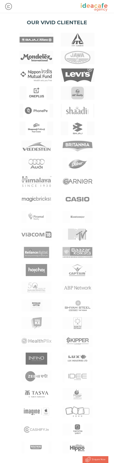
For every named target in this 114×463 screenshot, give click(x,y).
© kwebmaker (103, 455)
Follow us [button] (11, 399)
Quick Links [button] (12, 391)
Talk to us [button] (11, 408)
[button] (111, 341)
